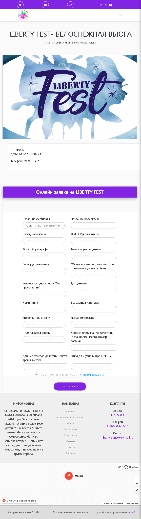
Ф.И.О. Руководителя (85, 293)
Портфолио (70, 435)
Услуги (70, 423)
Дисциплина (79, 342)
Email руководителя (36, 323)
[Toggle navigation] (120, 15)
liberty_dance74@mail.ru (117, 437)
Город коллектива (35, 293)
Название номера (82, 376)
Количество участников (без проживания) (41, 344)
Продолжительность (36, 391)
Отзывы (70, 441)
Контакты (71, 453)
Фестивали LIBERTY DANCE (70, 417)
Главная (70, 411)
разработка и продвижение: (117, 512)
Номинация (30, 361)
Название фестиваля (36, 277)
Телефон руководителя (86, 308)
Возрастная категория (85, 361)
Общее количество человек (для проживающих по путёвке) (92, 325)
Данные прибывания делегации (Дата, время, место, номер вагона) (92, 395)
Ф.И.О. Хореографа (35, 308)
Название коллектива (85, 277)
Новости (70, 447)
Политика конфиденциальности (70, 512)
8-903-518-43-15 (117, 426)
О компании (70, 429)
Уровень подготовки (36, 376)
